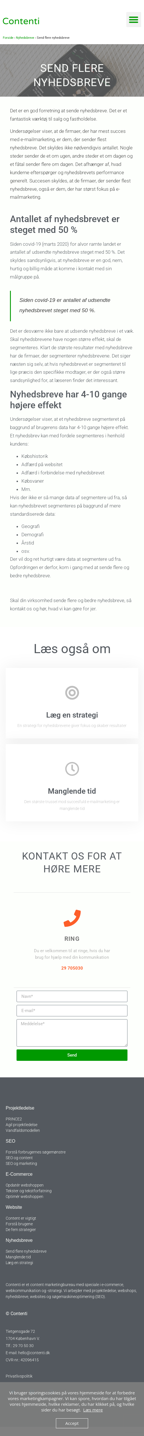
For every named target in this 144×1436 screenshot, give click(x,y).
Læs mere (93, 1410)
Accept (72, 1423)
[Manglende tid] (72, 769)
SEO (10, 1141)
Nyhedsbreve (25, 38)
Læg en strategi (72, 715)
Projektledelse (20, 1108)
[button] (133, 19)
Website (14, 1207)
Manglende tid (72, 791)
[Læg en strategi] (72, 692)
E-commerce (19, 1174)
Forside (8, 38)
